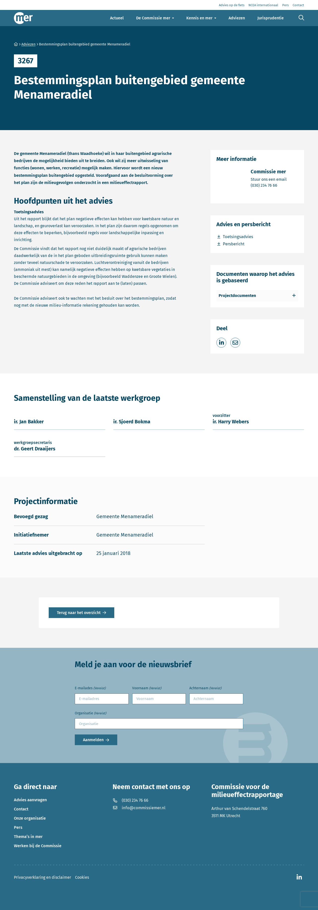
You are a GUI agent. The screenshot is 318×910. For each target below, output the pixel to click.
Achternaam (205, 688)
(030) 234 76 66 (269, 185)
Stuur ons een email (269, 179)
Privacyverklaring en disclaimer (42, 877)
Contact (21, 808)
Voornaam (146, 688)
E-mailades (90, 688)
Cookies (82, 877)
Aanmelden (93, 739)
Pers (18, 827)
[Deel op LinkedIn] (221, 343)
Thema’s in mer (28, 836)
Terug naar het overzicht (79, 612)
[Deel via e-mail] (235, 343)
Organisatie (90, 713)
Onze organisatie (30, 818)
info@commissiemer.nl (139, 807)
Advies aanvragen (30, 799)
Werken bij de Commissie (37, 845)
